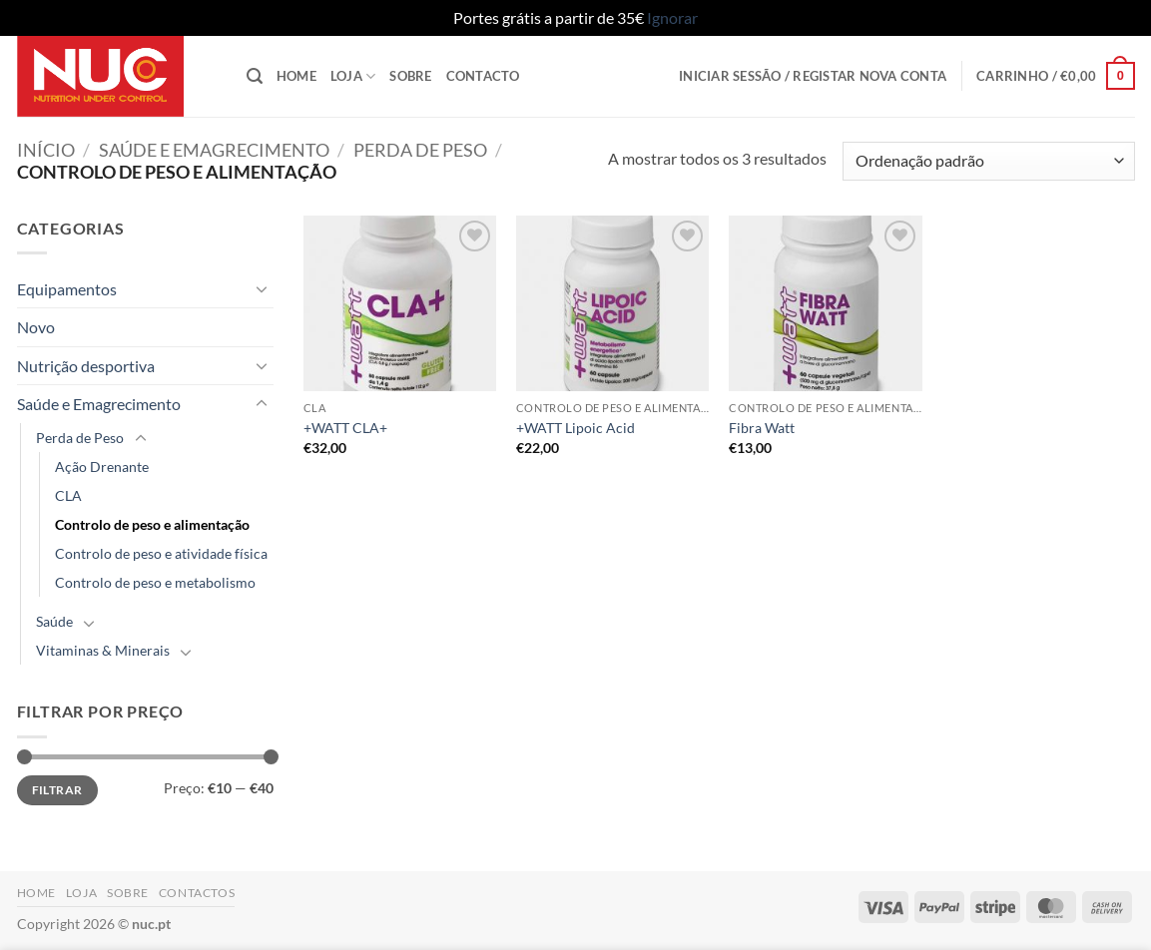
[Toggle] (262, 288)
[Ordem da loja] (988, 161)
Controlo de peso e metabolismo (155, 582)
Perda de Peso (420, 150)
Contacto (483, 76)
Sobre (410, 76)
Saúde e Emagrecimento (214, 150)
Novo (36, 326)
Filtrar (57, 789)
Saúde (54, 621)
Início (46, 150)
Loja (352, 76)
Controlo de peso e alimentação (152, 524)
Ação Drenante (102, 466)
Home (296, 76)
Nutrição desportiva (86, 365)
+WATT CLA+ (345, 427)
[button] (255, 76)
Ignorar (672, 17)
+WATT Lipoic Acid (575, 427)
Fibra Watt (762, 427)
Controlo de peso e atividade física (161, 553)
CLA (68, 495)
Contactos (197, 892)
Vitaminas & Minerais (103, 650)
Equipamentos (67, 288)
